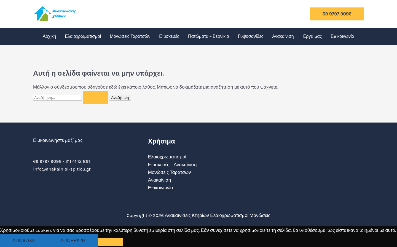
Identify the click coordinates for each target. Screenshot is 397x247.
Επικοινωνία (342, 36)
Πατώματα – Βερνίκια (208, 36)
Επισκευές (169, 36)
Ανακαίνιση (283, 36)
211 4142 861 (77, 161)
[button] (337, 13)
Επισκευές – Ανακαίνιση (172, 164)
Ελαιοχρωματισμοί (83, 36)
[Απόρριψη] (110, 242)
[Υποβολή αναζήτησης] (95, 97)
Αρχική (49, 36)
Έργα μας (312, 36)
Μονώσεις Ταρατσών (130, 36)
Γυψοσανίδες (250, 36)
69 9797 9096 (47, 161)
